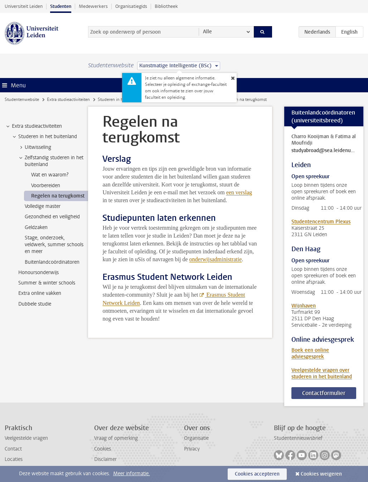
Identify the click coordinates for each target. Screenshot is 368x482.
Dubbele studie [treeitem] (34, 304)
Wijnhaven (303, 305)
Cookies (102, 449)
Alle (207, 31)
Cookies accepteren (257, 474)
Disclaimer (105, 459)
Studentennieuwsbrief (298, 438)
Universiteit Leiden (24, 6)
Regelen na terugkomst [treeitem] (57, 196)
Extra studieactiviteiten (68, 99)
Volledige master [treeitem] (42, 206)
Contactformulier (323, 393)
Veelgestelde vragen (26, 438)
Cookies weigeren (321, 474)
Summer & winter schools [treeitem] (46, 282)
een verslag (239, 192)
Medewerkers (93, 6)
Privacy (192, 449)
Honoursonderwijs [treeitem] (38, 272)
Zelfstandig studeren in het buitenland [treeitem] (50, 161)
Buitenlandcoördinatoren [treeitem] (52, 262)
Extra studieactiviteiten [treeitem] (33, 126)
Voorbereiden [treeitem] (45, 185)
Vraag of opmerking (116, 438)
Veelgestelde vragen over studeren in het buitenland (321, 373)
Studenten (60, 6)
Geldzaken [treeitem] (36, 227)
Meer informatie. (131, 473)
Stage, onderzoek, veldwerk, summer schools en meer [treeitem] (54, 244)
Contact (13, 449)
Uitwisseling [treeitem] (34, 147)
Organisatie (196, 438)
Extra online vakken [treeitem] (39, 293)
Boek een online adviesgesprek (310, 353)
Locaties (14, 459)
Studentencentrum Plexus (320, 221)
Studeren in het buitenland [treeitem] (44, 136)
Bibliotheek (166, 6)
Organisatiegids (131, 6)
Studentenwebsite (22, 99)
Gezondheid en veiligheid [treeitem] (52, 216)
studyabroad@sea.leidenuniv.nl (323, 150)
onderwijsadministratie (215, 259)
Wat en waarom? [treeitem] (49, 174)
